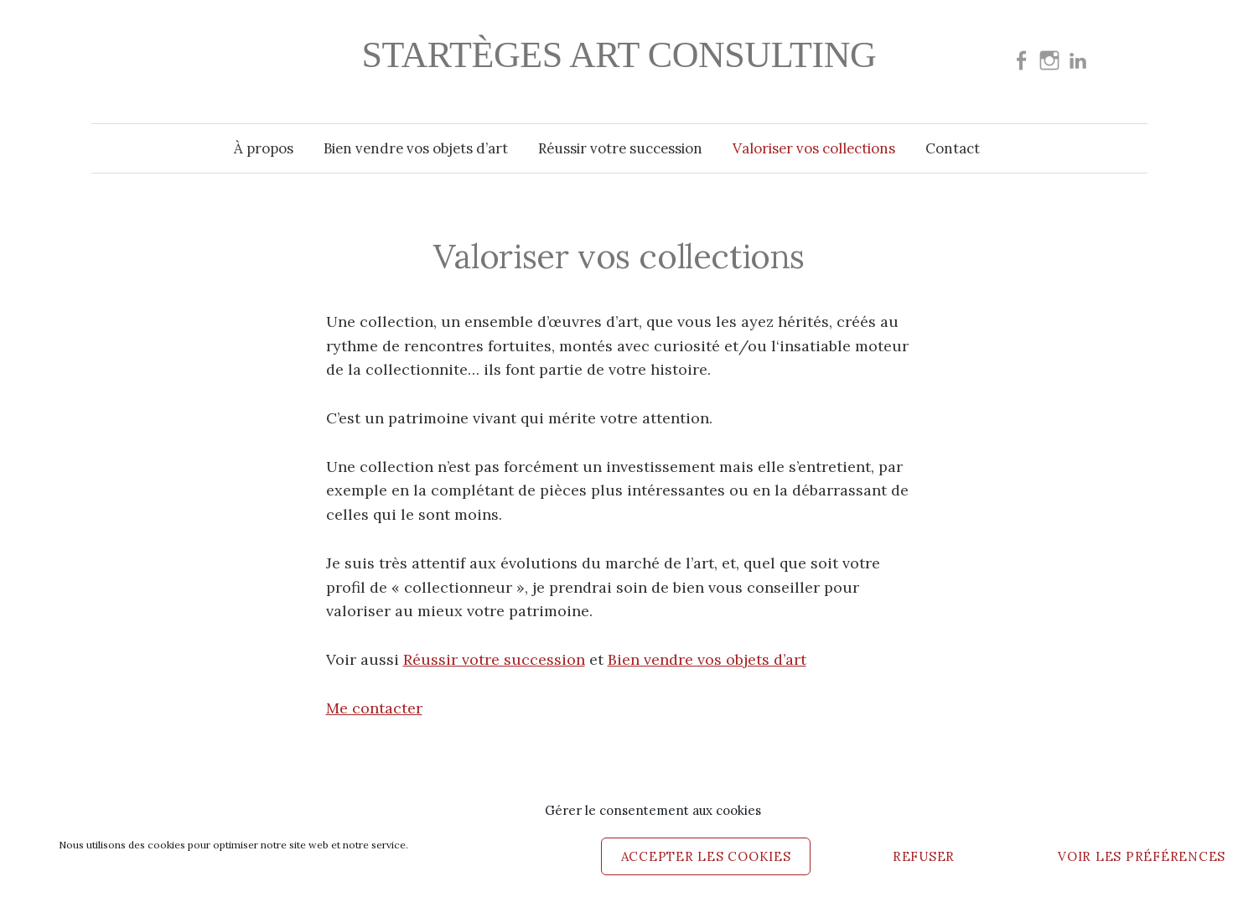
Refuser (924, 856)
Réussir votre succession (620, 148)
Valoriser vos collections (814, 148)
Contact (952, 148)
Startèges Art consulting (619, 54)
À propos (263, 148)
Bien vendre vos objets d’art (416, 148)
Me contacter (374, 708)
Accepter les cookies (706, 856)
